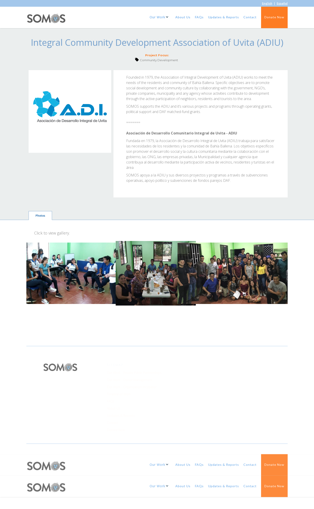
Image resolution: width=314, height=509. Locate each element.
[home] (46, 20)
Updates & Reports (223, 17)
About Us (182, 17)
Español (282, 3)
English (267, 3)
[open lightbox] (73, 273)
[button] (160, 17)
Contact (250, 17)
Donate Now (274, 17)
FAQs (199, 17)
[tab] (40, 215)
